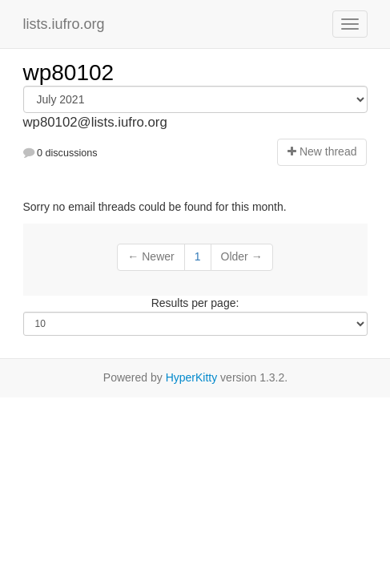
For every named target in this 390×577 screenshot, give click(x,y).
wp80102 (69, 72)
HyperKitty (192, 377)
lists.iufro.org (64, 24)
